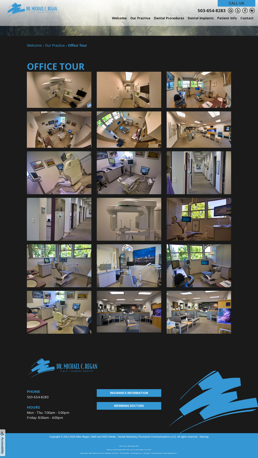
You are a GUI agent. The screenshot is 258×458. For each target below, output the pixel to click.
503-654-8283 (212, 10)
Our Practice (140, 18)
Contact (247, 18)
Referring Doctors (129, 406)
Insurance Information (129, 393)
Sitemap (204, 436)
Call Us (236, 3)
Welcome (119, 18)
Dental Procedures (169, 18)
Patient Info (227, 18)
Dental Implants (201, 18)
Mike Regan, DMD (86, 436)
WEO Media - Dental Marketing (119, 436)
